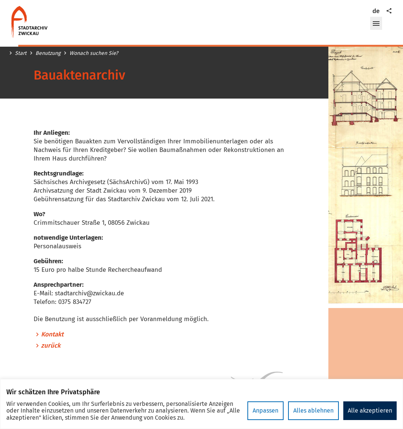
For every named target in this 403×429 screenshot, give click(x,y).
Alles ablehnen (313, 410)
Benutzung (47, 53)
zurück (50, 345)
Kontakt (52, 334)
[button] (376, 23)
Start (20, 53)
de (375, 11)
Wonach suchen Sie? (93, 53)
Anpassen (265, 410)
